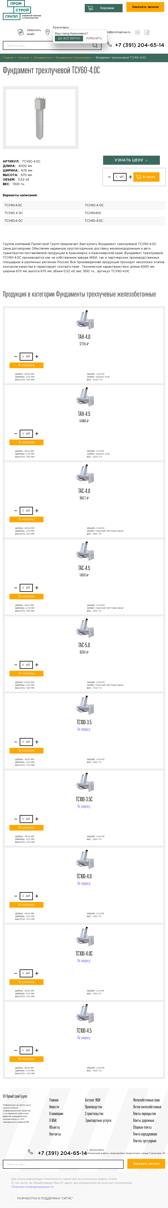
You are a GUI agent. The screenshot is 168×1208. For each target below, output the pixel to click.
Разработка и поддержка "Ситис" (45, 1198)
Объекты (54, 1127)
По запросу (84, 729)
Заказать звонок (145, 7)
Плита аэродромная (145, 1134)
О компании (56, 1114)
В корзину (27, 365)
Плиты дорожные (143, 1120)
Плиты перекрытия (144, 1114)
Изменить (94, 38)
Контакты (55, 1134)
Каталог (23, 58)
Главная (8, 58)
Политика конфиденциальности (32, 1187)
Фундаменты (42, 58)
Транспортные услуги (98, 1120)
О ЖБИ (52, 1120)
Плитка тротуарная (144, 1141)
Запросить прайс (34, 32)
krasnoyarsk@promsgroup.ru (112, 32)
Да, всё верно (69, 38)
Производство (93, 1107)
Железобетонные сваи (146, 1100)
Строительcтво (94, 1114)
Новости (54, 1107)
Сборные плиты (142, 1127)
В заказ (149, 177)
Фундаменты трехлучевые (73, 58)
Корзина (107, 8)
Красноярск (61, 27)
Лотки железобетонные (147, 1107)
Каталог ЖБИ (92, 1100)
